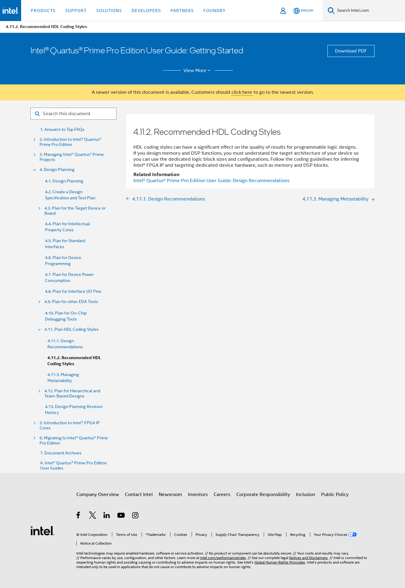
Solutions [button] (109, 10)
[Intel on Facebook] (78, 516)
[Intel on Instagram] (135, 516)
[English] (303, 10)
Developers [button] (146, 10)
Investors (198, 495)
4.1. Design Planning (64, 181)
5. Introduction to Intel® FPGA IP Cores (70, 425)
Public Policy (335, 495)
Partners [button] (182, 10)
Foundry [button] (214, 10)
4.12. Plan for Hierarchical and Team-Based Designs (72, 393)
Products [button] (43, 10)
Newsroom (170, 495)
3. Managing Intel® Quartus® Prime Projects (72, 157)
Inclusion (305, 495)
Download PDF (351, 51)
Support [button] (76, 10)
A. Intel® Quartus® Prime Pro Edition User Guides (73, 465)
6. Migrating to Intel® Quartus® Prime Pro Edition (74, 440)
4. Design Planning (57, 169)
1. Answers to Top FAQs (62, 129)
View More (198, 71)
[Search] (331, 10)
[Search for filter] (73, 114)
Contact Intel (139, 495)
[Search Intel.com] (370, 10)
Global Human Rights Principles (279, 562)
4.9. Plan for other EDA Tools (71, 301)
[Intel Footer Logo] (42, 530)
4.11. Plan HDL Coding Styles (71, 329)
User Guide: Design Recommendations (211, 181)
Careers (222, 495)
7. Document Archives (60, 453)
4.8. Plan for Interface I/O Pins (73, 291)
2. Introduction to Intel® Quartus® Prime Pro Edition (70, 142)
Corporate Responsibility (263, 495)
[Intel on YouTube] (121, 516)
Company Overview (97, 495)
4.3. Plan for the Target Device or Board (75, 211)
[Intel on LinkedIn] (107, 516)
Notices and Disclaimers (308, 557)
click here (241, 92)
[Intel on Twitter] (92, 516)
